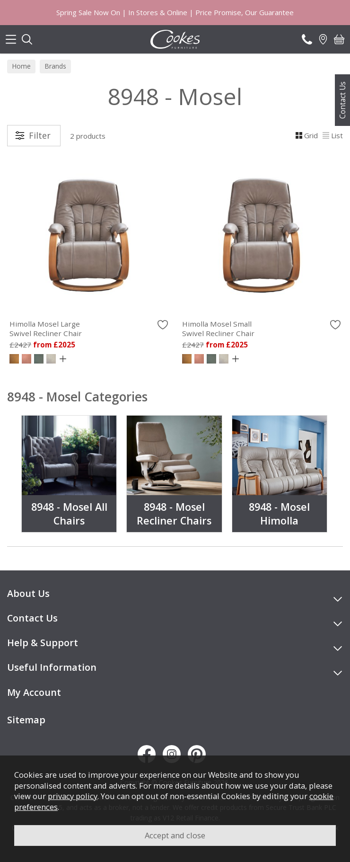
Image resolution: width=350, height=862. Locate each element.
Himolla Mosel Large (88, 328)
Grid (307, 135)
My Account (34, 692)
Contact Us (342, 100)
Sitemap (26, 719)
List (333, 135)
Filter (40, 135)
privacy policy (72, 796)
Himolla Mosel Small (261, 328)
